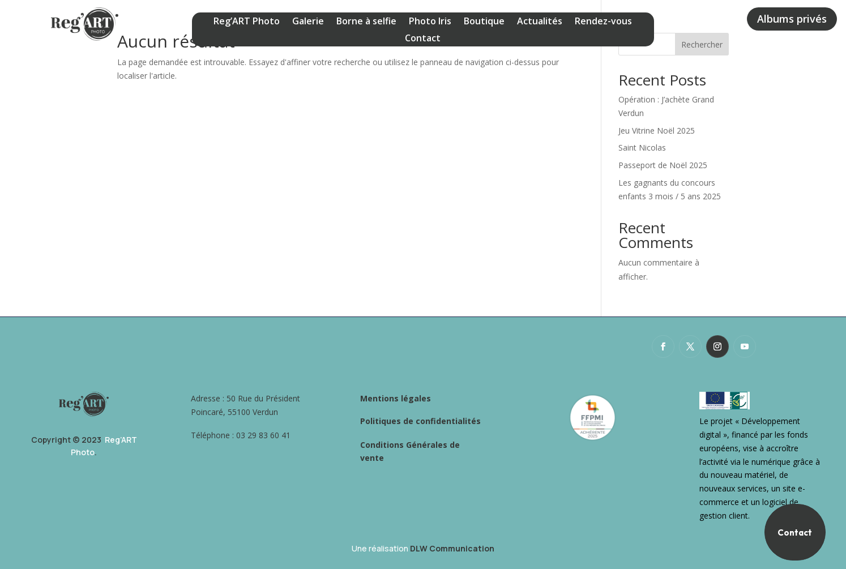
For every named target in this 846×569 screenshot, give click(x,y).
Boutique (484, 22)
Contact (423, 39)
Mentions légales (395, 398)
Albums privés (792, 18)
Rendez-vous (603, 22)
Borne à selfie (366, 22)
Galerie (308, 22)
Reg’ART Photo (246, 22)
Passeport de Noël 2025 (662, 165)
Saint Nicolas (642, 147)
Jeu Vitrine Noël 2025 (657, 130)
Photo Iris (430, 22)
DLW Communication (452, 548)
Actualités (539, 22)
